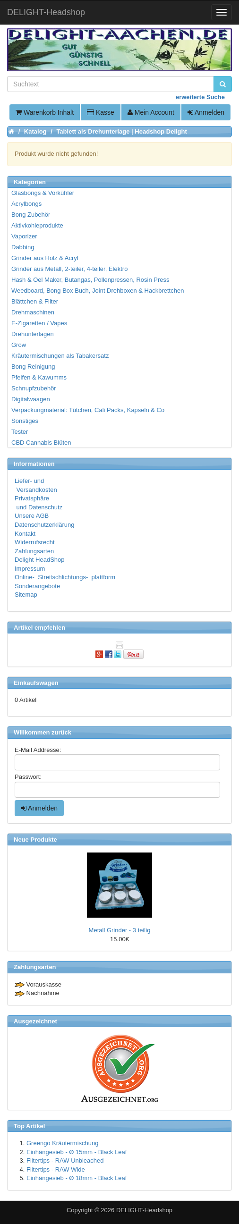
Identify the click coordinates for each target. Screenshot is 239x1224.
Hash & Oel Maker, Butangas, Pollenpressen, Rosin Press (90, 279)
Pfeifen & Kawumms (39, 377)
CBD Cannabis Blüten (41, 442)
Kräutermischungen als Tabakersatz (60, 355)
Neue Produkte (35, 839)
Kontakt (25, 533)
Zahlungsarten (34, 551)
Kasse (100, 112)
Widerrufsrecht (35, 542)
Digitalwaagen (30, 399)
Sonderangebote (37, 586)
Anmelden (206, 112)
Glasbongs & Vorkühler (42, 192)
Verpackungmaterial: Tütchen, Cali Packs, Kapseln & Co (87, 410)
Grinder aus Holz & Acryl (44, 258)
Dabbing (22, 247)
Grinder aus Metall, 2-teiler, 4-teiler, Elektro (69, 268)
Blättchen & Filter (34, 301)
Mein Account (151, 112)
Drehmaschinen (32, 312)
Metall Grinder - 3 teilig (120, 930)
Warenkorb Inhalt (45, 112)
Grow (18, 344)
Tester (19, 431)
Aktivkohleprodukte (37, 225)
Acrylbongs (26, 203)
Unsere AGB (32, 515)
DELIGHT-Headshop (144, 1210)
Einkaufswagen (36, 682)
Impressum (30, 568)
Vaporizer (24, 236)
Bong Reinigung (33, 366)
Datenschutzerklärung (44, 524)
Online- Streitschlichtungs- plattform (65, 577)
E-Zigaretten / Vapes (39, 323)
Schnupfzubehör (33, 388)
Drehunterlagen (32, 334)
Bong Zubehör (30, 214)
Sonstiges (24, 420)
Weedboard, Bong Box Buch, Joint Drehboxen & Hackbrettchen (97, 290)
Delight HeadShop (40, 559)
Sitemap (26, 594)
